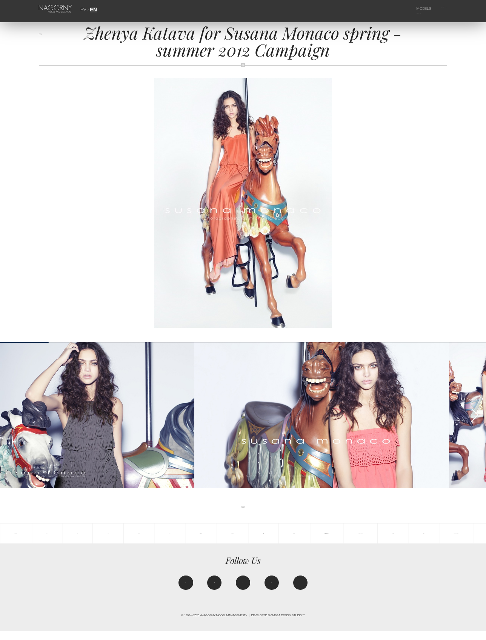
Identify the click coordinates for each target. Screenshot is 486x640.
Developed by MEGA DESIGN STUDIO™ (278, 624)
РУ (84, 9)
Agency (435, 9)
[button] (474, 415)
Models (410, 9)
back (47, 38)
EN (92, 9)
